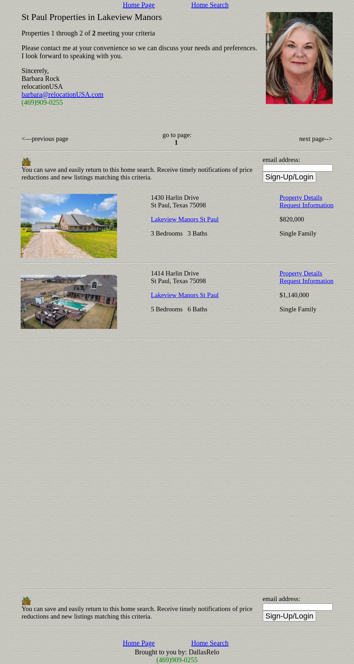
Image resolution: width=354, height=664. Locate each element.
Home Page (139, 5)
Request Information (307, 205)
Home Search (209, 5)
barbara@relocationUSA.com (63, 94)
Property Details (301, 197)
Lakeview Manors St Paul (185, 219)
